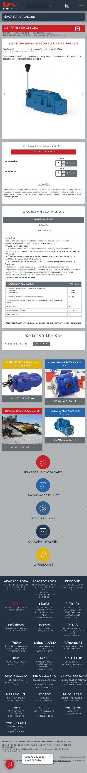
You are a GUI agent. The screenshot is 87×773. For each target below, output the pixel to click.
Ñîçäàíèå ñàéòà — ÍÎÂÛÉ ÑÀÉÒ (72, 757)
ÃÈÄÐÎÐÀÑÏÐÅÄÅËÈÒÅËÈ (42, 33)
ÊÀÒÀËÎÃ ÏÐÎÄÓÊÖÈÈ (21, 33)
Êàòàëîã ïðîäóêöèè (19, 16)
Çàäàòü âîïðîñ (41, 344)
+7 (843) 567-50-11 (15, 344)
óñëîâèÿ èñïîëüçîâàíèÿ (61, 761)
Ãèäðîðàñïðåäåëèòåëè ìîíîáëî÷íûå (16, 35)
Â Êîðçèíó (71, 163)
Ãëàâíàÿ (6, 33)
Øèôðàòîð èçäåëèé (43, 152)
